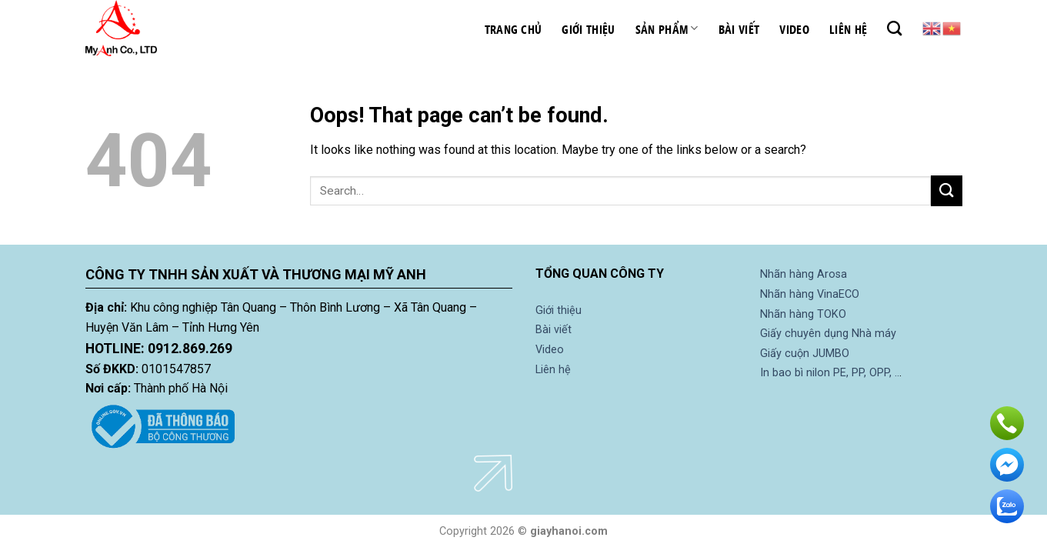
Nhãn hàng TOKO (803, 314)
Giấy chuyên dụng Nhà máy (828, 333)
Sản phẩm (667, 28)
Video (794, 28)
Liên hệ (848, 28)
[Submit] (946, 190)
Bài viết (739, 28)
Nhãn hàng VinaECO (809, 294)
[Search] (894, 28)
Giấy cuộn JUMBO (804, 353)
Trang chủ (513, 28)
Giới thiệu (588, 28)
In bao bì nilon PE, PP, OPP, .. (829, 372)
